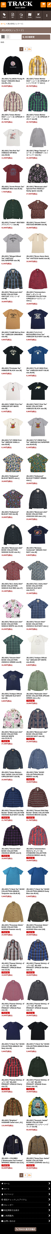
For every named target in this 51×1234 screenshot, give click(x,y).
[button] (3, 5)
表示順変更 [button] (29, 37)
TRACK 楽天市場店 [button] (25, 1229)
